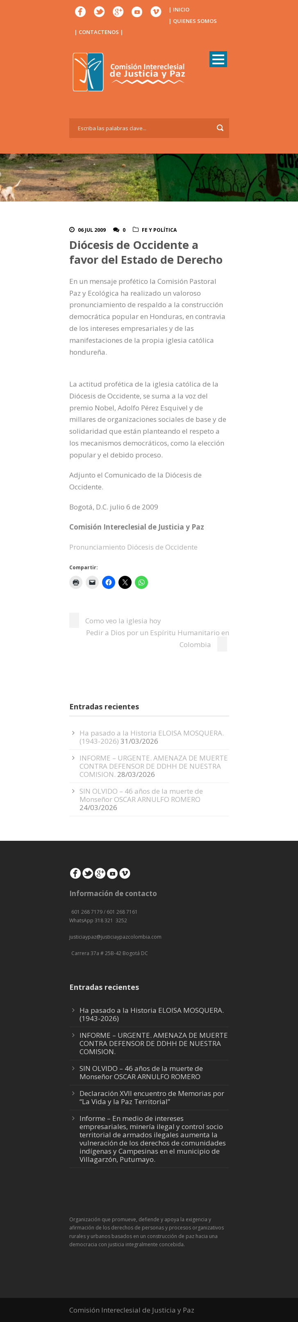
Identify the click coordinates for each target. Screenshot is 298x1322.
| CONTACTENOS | (98, 32)
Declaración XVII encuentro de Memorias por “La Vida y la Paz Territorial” (152, 1097)
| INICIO (178, 9)
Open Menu (218, 59)
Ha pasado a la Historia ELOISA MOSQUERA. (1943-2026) (152, 1014)
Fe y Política (159, 229)
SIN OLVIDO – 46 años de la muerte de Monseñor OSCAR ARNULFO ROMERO (141, 795)
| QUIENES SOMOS (192, 21)
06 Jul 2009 (92, 229)
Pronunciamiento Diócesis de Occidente (133, 547)
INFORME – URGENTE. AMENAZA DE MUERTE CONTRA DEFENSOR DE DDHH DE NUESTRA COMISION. (154, 766)
